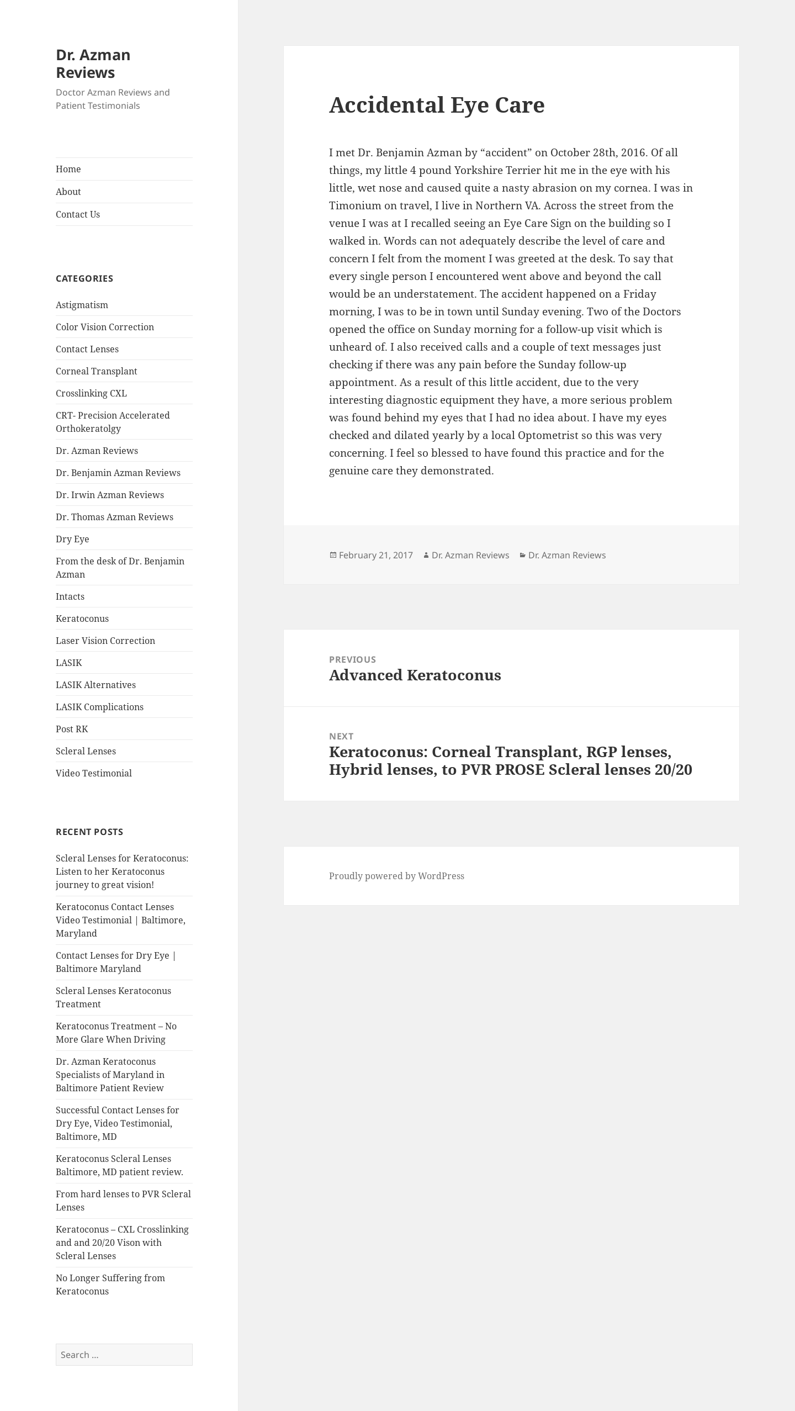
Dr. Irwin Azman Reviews (110, 495)
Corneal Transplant (96, 371)
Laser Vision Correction (105, 641)
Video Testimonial (94, 773)
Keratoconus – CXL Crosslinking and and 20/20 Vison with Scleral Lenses (122, 1242)
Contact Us (78, 214)
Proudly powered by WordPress (396, 876)
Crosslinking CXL (91, 393)
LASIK (69, 663)
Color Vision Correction (105, 327)
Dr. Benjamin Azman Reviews (118, 473)
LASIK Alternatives (96, 685)
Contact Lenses (87, 349)
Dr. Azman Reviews (93, 63)
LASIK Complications (100, 707)
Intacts (70, 596)
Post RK (72, 729)
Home (68, 169)
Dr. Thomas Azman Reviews (114, 517)
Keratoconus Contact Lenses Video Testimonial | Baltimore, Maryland (121, 920)
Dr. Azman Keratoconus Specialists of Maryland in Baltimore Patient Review (110, 1074)
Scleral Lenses (86, 751)
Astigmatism (82, 305)
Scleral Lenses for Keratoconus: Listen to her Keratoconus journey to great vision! (122, 871)
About (68, 192)
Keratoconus (82, 618)
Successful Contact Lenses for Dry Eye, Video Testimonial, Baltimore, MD (117, 1123)
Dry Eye (72, 539)
